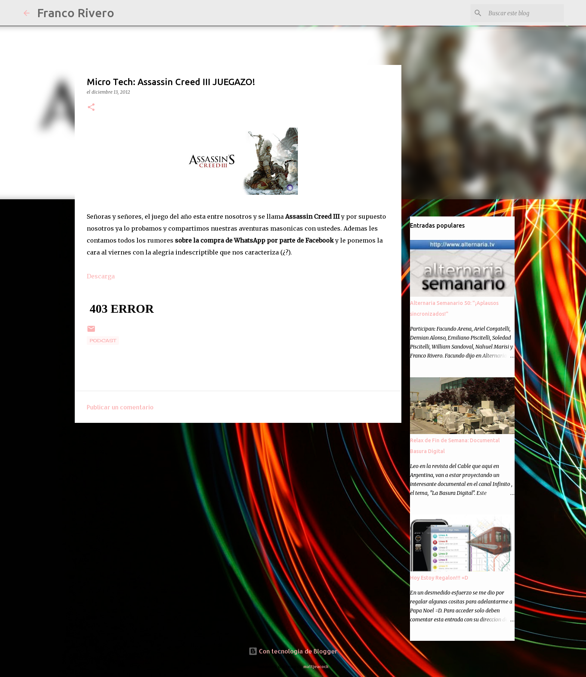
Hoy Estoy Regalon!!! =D (439, 578)
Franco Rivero (75, 12)
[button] (91, 108)
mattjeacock (316, 666)
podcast (103, 340)
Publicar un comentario (120, 407)
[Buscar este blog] (524, 13)
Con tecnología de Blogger (293, 651)
